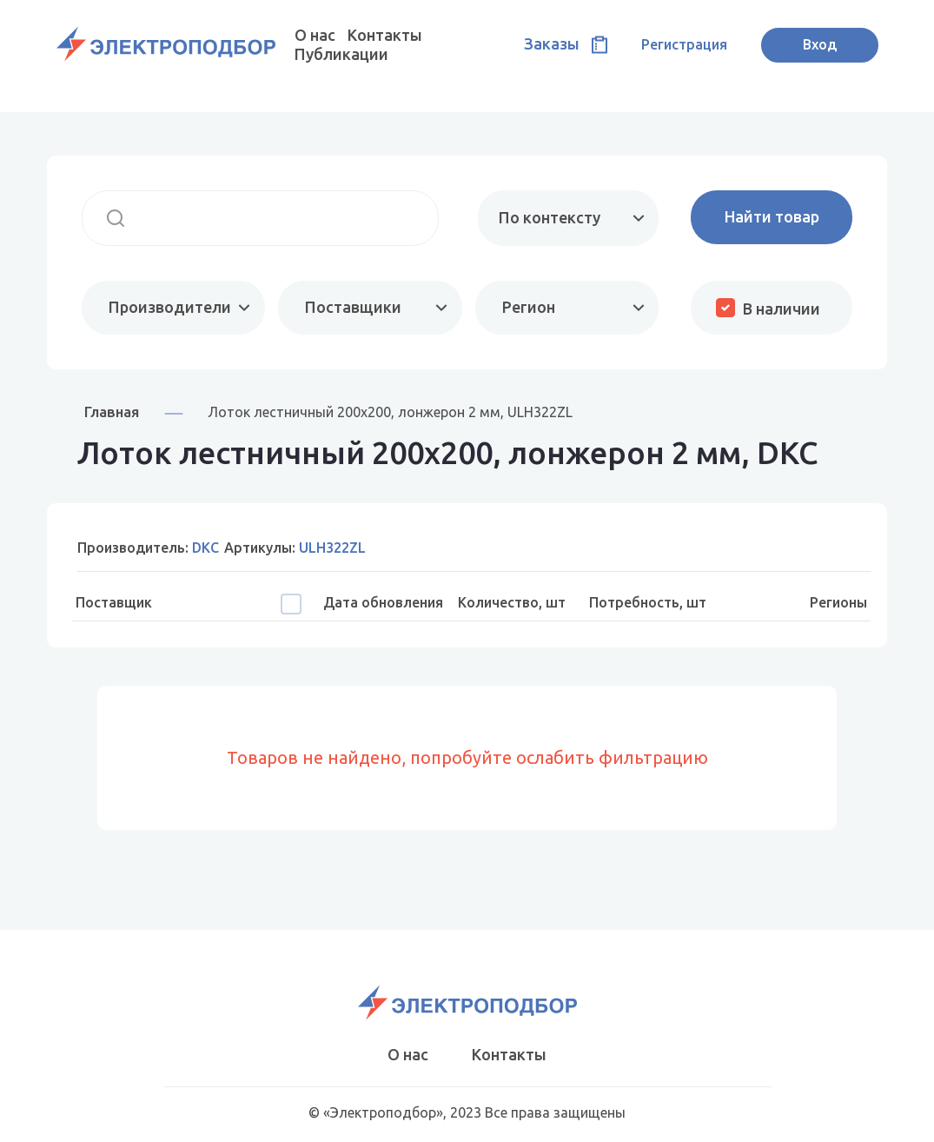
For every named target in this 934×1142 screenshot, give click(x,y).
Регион (528, 306)
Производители (170, 306)
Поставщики (353, 306)
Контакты (385, 34)
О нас (315, 34)
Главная (111, 411)
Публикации (341, 54)
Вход (820, 44)
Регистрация (684, 44)
